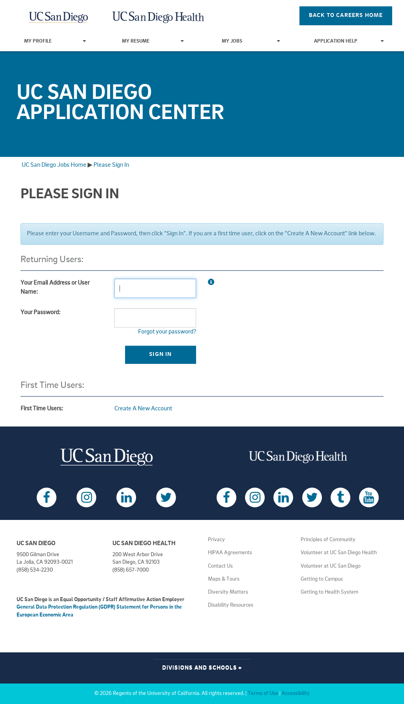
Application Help (349, 41)
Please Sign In (111, 165)
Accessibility (296, 693)
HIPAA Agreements (230, 552)
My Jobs (251, 41)
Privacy (216, 539)
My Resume (153, 41)
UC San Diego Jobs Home (54, 165)
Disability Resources (230, 605)
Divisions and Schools (202, 668)
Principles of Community (328, 539)
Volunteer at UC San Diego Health (339, 552)
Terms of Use (263, 693)
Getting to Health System (329, 592)
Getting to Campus (322, 579)
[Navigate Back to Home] (59, 16)
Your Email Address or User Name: (55, 287)
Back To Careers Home (346, 16)
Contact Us (220, 566)
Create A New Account (143, 409)
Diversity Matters (228, 592)
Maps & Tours (223, 579)
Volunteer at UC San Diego (331, 566)
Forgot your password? (167, 332)
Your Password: (40, 312)
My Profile (55, 41)
